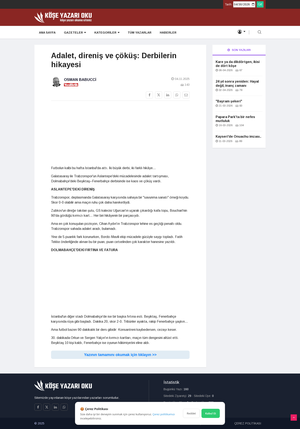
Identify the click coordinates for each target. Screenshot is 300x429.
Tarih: (228, 4)
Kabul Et (210, 413)
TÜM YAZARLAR (139, 32)
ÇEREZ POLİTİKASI (247, 423)
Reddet (191, 413)
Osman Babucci (80, 80)
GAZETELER (74, 33)
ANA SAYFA (47, 32)
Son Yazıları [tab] (239, 50)
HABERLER (167, 32)
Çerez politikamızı (163, 414)
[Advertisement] (120, 133)
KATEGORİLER (106, 33)
